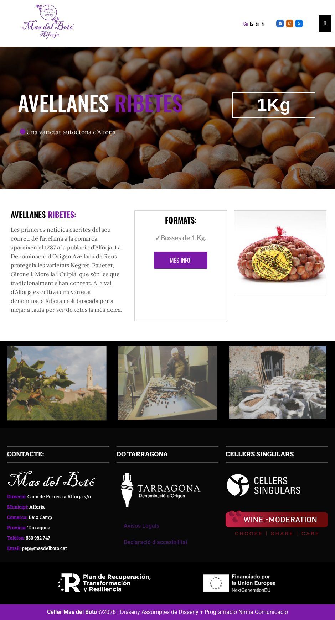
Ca (245, 23)
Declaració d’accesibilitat (155, 542)
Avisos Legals (141, 525)
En (257, 23)
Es (251, 23)
